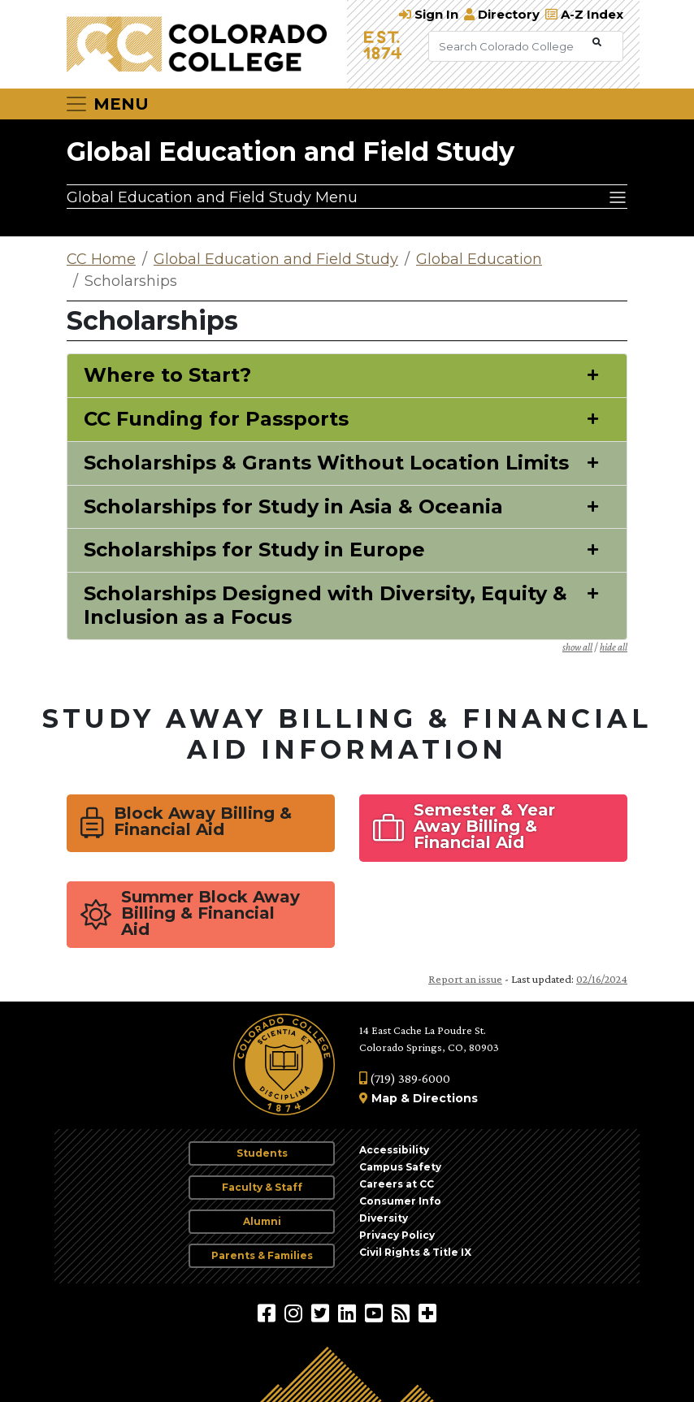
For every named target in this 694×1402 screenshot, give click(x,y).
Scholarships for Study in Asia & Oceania (293, 506)
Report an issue (465, 978)
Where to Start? (167, 375)
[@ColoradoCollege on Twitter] (322, 1313)
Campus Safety (400, 1167)
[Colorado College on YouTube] (375, 1313)
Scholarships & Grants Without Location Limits (326, 463)
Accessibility (394, 1150)
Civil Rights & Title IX (415, 1252)
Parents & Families (262, 1255)
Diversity (383, 1218)
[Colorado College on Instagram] (295, 1313)
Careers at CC (396, 1184)
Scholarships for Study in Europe (254, 550)
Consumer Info (400, 1201)
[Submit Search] (596, 43)
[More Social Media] (427, 1313)
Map (384, 1098)
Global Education (479, 259)
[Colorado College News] (402, 1313)
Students (262, 1153)
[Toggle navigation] (106, 104)
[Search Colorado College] (508, 46)
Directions (445, 1098)
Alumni (262, 1221)
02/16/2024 (601, 978)
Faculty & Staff (262, 1187)
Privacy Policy (397, 1235)
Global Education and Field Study (290, 151)
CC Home (101, 259)
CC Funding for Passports (216, 419)
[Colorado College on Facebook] (268, 1313)
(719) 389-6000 (404, 1078)
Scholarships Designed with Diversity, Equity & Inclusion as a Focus (325, 605)
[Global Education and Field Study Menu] (347, 196)
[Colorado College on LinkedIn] (349, 1313)
